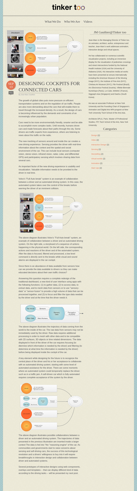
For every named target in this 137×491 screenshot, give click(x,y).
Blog (11, 93)
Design (95, 135)
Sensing (96, 149)
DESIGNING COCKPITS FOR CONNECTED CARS (49, 86)
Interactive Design (100, 145)
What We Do (53, 21)
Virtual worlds (98, 159)
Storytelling (97, 154)
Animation (96, 163)
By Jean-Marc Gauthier (27, 95)
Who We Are (72, 21)
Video (95, 140)
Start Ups (96, 168)
